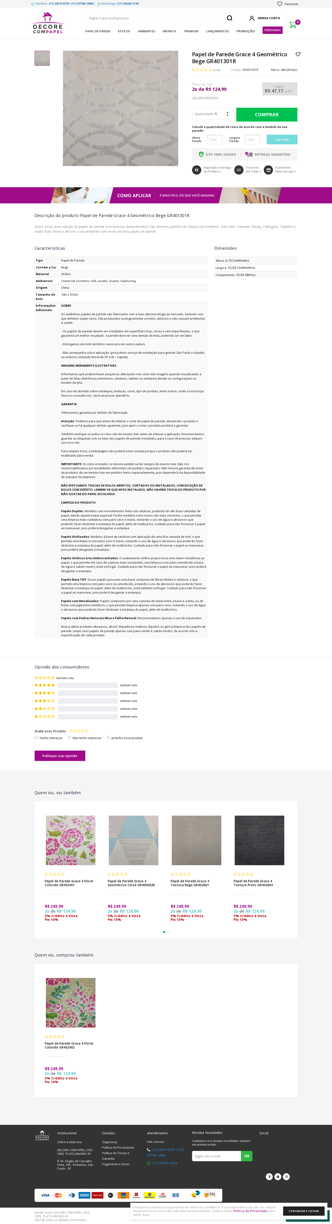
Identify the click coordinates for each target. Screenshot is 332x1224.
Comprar (266, 115)
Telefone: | (63, 3)
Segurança (110, 1142)
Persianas (272, 30)
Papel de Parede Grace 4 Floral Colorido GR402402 (69, 1045)
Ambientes (146, 31)
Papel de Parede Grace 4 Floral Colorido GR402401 (69, 883)
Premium (191, 31)
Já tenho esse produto (127, 738)
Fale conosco (156, 1142)
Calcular (282, 140)
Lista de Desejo (298, 54)
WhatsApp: (118, 3)
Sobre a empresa (69, 1142)
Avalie (217, 70)
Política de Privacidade (118, 1147)
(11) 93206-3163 (164, 1163)
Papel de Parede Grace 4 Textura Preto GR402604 (253, 883)
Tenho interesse (50, 738)
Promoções (246, 31)
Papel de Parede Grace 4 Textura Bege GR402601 (190, 883)
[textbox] (160, 18)
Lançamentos (217, 31)
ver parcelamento (205, 97)
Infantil (170, 31)
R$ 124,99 (215, 89)
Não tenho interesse (87, 738)
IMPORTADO (289, 70)
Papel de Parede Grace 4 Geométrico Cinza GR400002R (131, 883)
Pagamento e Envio (116, 1164)
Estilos (124, 31)
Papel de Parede (97, 31)
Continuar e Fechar (304, 1211)
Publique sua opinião (59, 755)
